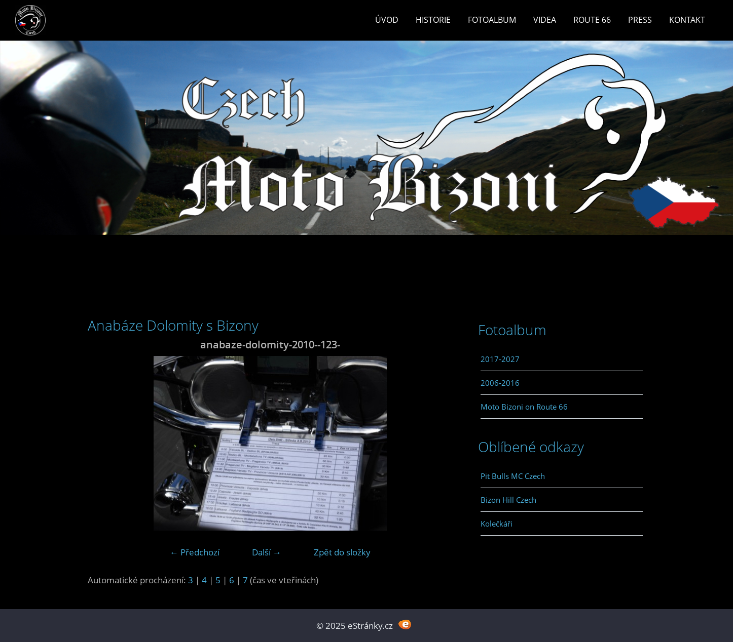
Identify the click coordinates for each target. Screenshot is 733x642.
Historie (433, 19)
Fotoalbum (492, 19)
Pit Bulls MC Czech (513, 476)
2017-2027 (500, 359)
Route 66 (592, 19)
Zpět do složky (342, 552)
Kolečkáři (496, 523)
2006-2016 (500, 383)
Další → (266, 552)
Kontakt (687, 19)
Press (640, 19)
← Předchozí (194, 552)
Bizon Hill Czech (508, 500)
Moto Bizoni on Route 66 (524, 407)
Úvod (386, 19)
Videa (544, 19)
